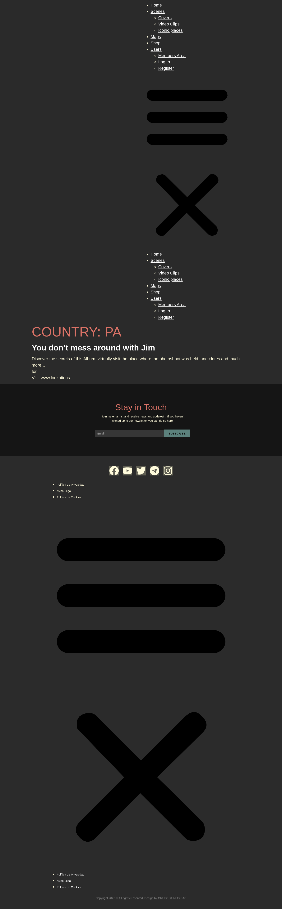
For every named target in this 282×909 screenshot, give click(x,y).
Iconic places (170, 30)
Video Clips (169, 24)
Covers (165, 17)
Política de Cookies (69, 497)
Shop (155, 43)
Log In (164, 62)
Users (156, 49)
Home (156, 5)
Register (166, 68)
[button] (187, 161)
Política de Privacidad (70, 484)
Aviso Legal (64, 490)
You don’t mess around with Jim (93, 347)
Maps (156, 36)
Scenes (158, 11)
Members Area (172, 55)
